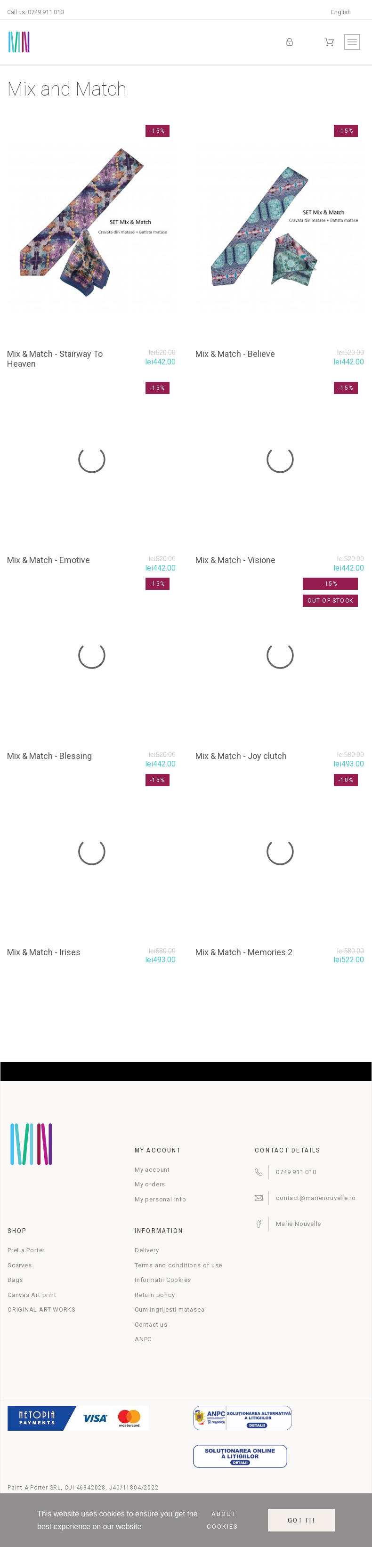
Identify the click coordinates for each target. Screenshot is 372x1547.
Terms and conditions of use (178, 1265)
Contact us (151, 1324)
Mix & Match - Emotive (48, 560)
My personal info (160, 1199)
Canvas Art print (32, 1294)
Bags (15, 1279)
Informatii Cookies (163, 1279)
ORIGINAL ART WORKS (42, 1309)
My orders (150, 1184)
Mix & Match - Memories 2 (243, 952)
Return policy (155, 1294)
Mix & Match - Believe (235, 354)
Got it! (301, 1520)
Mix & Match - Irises (44, 952)
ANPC (143, 1339)
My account (152, 1169)
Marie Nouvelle (298, 1223)
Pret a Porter (26, 1250)
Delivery (147, 1250)
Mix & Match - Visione (235, 560)
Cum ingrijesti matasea (169, 1309)
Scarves (20, 1265)
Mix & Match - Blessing (49, 756)
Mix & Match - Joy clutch (241, 756)
